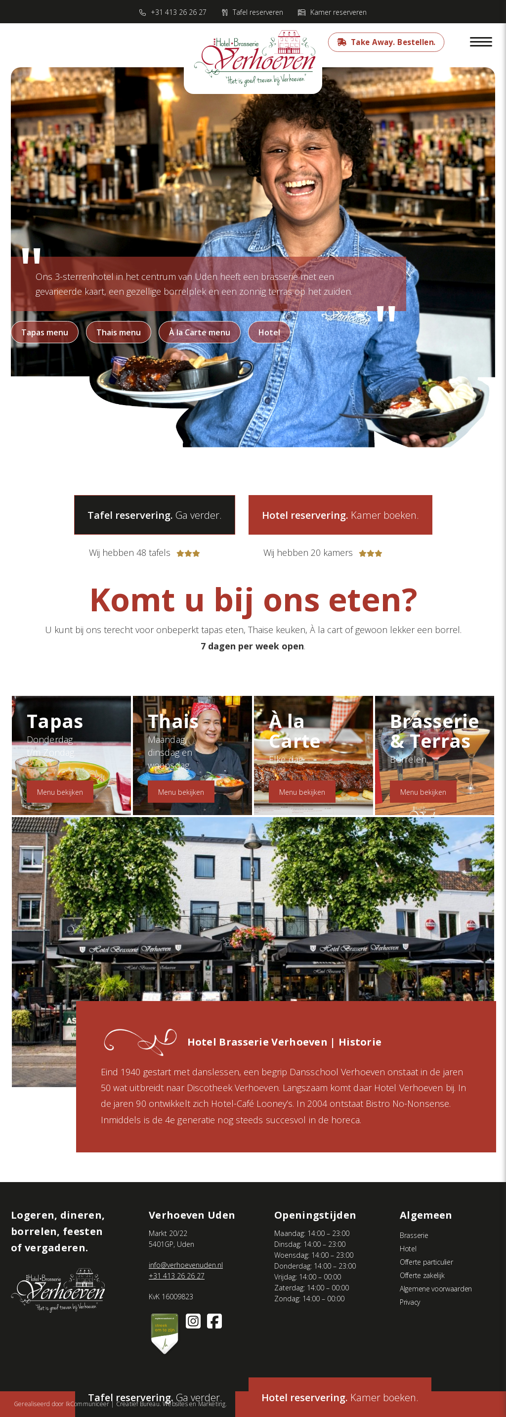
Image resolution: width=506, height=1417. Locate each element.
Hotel (269, 332)
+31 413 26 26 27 (179, 12)
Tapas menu (44, 332)
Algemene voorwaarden (436, 1288)
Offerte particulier (426, 1262)
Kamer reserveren (338, 12)
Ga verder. (154, 515)
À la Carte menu (199, 332)
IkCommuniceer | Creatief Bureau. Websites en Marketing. (146, 1404)
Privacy (410, 1302)
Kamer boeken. (340, 1397)
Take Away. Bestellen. (392, 42)
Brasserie (414, 1235)
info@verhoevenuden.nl (186, 1265)
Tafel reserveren (258, 12)
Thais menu (118, 332)
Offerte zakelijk (422, 1275)
